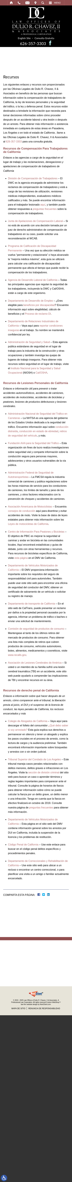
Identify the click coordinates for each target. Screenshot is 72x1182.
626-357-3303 (34, 43)
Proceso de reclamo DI (38, 313)
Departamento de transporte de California (31, 603)
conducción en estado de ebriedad (38, 431)
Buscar (42, 2)
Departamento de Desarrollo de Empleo (30, 300)
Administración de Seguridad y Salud (29, 342)
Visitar (35, 2)
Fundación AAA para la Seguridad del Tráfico (33, 443)
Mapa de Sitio (18, 1008)
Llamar (19, 2)
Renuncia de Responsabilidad (44, 1008)
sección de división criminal (43, 772)
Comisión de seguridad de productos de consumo (36, 628)
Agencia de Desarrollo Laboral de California (32, 280)
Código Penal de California (23, 844)
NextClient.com (45, 1004)
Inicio (11, 2)
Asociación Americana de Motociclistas (30, 506)
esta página (21, 558)
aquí (42, 204)
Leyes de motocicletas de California (28, 524)
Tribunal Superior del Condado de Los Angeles (34, 759)
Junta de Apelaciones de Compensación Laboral (35, 221)
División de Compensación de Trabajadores (32, 178)
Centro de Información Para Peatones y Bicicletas (36, 531)
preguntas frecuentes (45, 209)
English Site (25, 38)
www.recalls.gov (17, 655)
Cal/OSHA (41, 372)
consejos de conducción (21, 511)
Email (27, 2)
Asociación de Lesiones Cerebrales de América (34, 662)
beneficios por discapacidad (39, 305)
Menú (57, 2)
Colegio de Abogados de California (27, 721)
